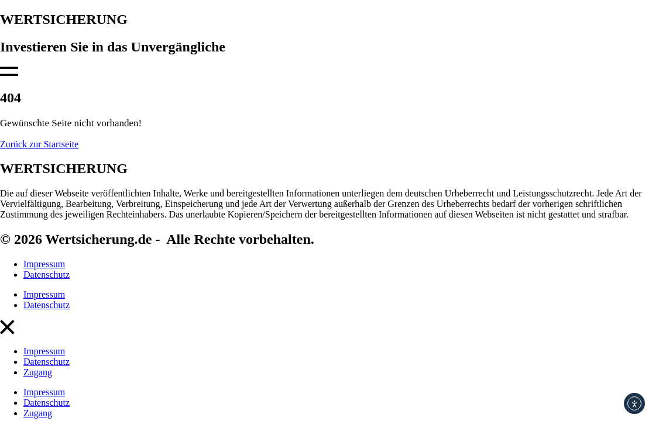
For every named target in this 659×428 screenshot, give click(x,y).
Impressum (44, 264)
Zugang (37, 372)
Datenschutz (46, 274)
